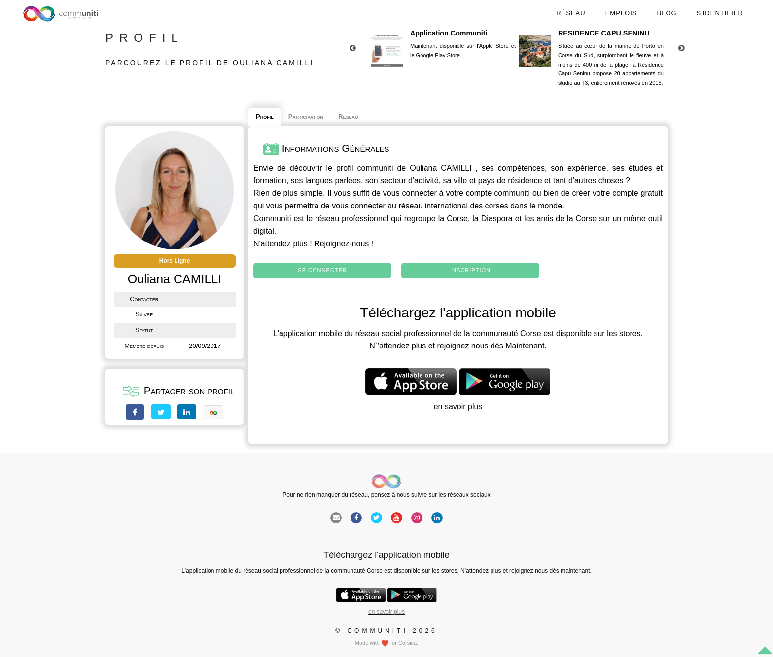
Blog (666, 13)
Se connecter (322, 270)
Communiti (272, 218)
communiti (375, 168)
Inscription (470, 270)
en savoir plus (458, 406)
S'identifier (720, 13)
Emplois (621, 13)
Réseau (570, 13)
